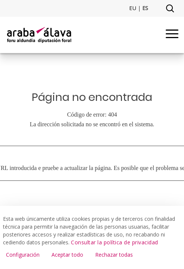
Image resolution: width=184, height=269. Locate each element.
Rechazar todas (114, 254)
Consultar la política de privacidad (114, 242)
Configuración (23, 254)
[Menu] (172, 35)
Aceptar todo (67, 254)
